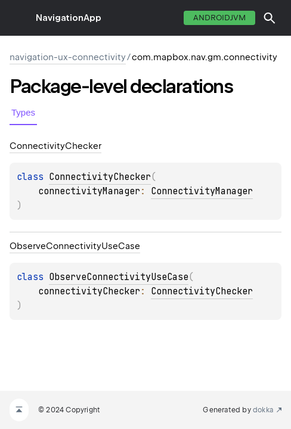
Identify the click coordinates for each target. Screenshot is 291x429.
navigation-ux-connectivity (68, 57)
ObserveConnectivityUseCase (118, 277)
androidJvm (219, 17)
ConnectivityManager (202, 191)
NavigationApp (68, 18)
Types (23, 112)
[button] (269, 18)
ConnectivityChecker (100, 177)
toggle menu (18, 18)
